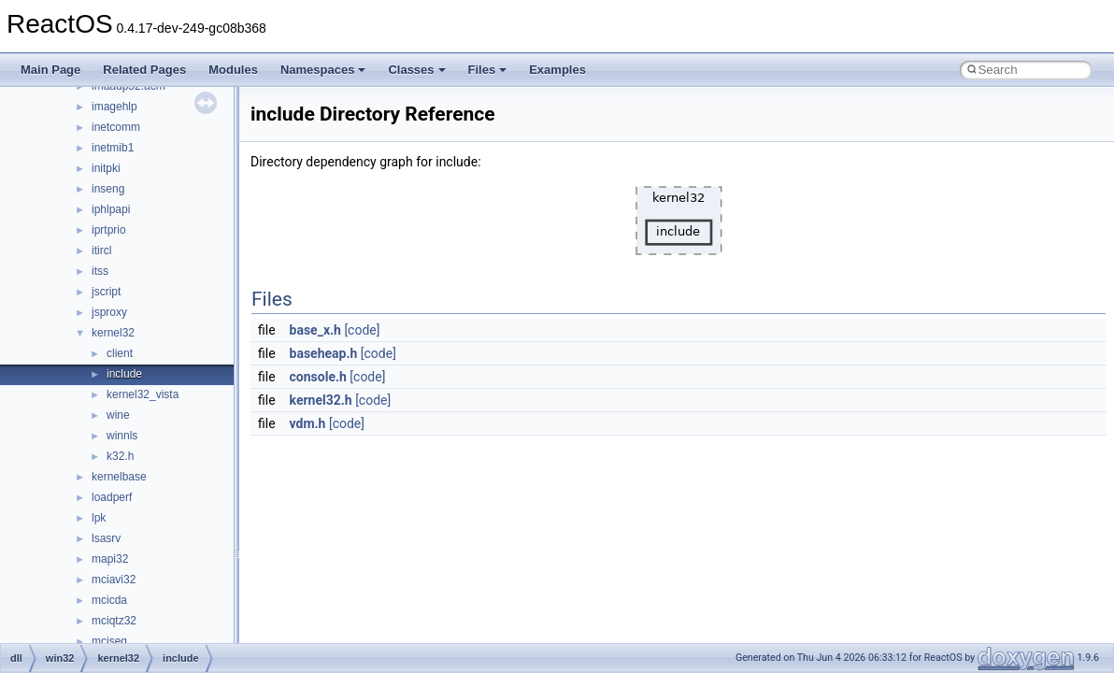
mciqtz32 (114, 620)
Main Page (50, 70)
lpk (99, 517)
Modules (233, 70)
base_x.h (315, 329)
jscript (106, 291)
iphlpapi (111, 209)
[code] (361, 329)
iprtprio (109, 229)
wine (118, 415)
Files (487, 70)
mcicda (109, 600)
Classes (416, 70)
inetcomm (116, 127)
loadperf (112, 497)
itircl (101, 250)
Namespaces (323, 70)
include (124, 373)
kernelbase (119, 476)
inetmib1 (113, 147)
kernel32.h (321, 400)
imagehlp (114, 106)
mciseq (109, 641)
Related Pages (144, 70)
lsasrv (106, 538)
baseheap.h (324, 353)
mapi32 (110, 559)
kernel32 (113, 332)
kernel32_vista (143, 394)
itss (100, 271)
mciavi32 (114, 579)
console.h (318, 376)
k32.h (120, 456)
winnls (122, 435)
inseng (108, 188)
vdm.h (308, 423)
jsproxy (109, 312)
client (120, 353)
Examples (557, 70)
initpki (106, 168)
